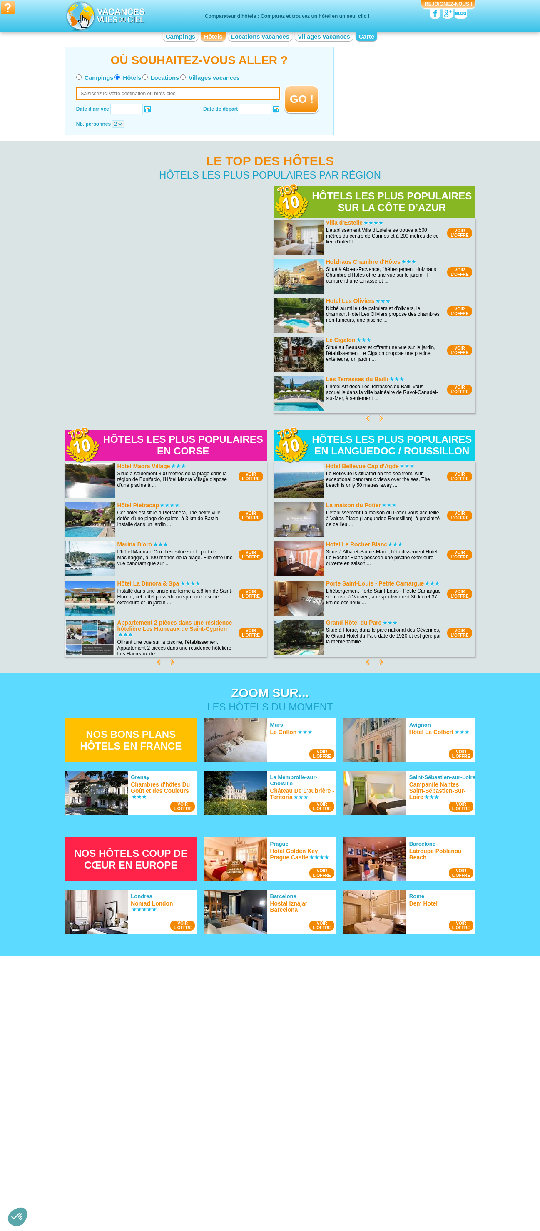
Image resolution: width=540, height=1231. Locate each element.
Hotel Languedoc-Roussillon (249, 1167)
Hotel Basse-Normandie (130, 1156)
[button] (17, 1217)
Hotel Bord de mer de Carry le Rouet (258, 1080)
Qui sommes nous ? (228, 1197)
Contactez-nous (275, 1197)
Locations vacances (260, 36)
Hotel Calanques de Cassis (134, 1054)
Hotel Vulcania (348, 1039)
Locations (165, 77)
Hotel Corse (231, 1144)
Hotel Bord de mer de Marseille (252, 1039)
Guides (338, 1208)
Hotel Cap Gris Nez (125, 1048)
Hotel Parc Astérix (351, 1045)
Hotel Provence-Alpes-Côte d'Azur (370, 1173)
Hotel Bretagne (120, 1167)
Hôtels (213, 36)
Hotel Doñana (119, 1059)
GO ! (302, 99)
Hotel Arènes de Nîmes (357, 1051)
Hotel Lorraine (347, 1138)
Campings (180, 36)
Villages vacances (324, 36)
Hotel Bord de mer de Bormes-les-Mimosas (266, 1057)
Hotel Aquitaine (120, 1144)
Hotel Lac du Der (122, 1036)
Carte (366, 36)
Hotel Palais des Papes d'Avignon (369, 1063)
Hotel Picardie (347, 1161)
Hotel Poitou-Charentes (358, 1167)
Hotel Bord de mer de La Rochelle (255, 1063)
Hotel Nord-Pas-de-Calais (360, 1150)
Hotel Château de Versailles (362, 1069)
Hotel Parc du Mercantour (132, 1077)
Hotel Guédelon (349, 1080)
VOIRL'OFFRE (459, 233)
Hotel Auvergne (121, 1150)
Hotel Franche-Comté (242, 1150)
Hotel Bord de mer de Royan (249, 1074)
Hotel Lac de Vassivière (130, 1071)
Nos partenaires (316, 1197)
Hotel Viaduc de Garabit (358, 1074)
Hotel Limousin (234, 1173)
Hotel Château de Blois (357, 1086)
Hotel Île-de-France (239, 1161)
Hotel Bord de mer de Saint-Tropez (256, 1045)
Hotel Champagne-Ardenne (248, 1138)
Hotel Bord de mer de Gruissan (252, 1051)
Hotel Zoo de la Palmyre (359, 1057)
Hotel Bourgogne (122, 1161)
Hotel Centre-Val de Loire (132, 1173)
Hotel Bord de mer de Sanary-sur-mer (259, 1086)
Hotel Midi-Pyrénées (354, 1144)
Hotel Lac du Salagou (128, 1042)
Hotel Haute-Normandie (244, 1156)
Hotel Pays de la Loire (356, 1156)
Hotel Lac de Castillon (128, 1065)
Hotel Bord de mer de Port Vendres (257, 1069)
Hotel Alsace (118, 1138)
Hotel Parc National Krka (131, 1030)
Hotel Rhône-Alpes (353, 1179)
